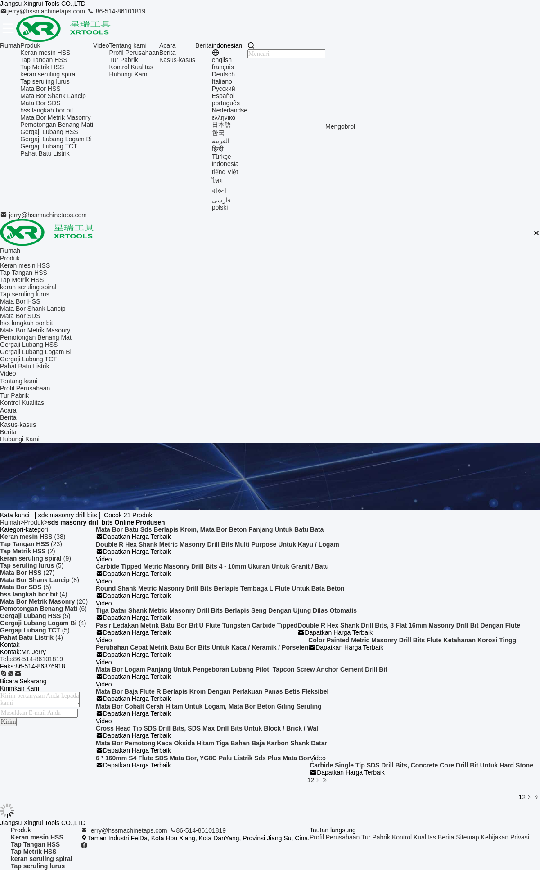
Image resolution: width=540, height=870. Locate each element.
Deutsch (223, 74)
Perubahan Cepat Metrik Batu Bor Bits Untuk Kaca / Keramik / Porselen (202, 647)
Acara (167, 45)
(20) (44, 601)
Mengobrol (340, 126)
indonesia (225, 163)
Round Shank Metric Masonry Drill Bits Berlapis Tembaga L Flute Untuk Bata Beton (220, 588)
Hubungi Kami (129, 74)
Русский (223, 88)
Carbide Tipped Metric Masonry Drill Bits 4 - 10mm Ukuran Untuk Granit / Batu (212, 566)
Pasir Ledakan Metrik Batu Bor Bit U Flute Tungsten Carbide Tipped (196, 625)
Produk (30, 45)
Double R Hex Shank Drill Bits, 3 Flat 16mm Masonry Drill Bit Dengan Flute (408, 625)
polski (220, 207)
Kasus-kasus (177, 59)
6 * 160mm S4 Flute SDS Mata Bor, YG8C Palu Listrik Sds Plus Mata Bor (203, 758)
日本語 (221, 124)
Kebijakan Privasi (505, 837)
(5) (31, 565)
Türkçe (221, 156)
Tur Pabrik (123, 59)
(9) (35, 558)
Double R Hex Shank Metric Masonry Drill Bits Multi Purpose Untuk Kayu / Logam (217, 544)
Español (223, 95)
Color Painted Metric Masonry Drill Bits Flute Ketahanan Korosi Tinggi (413, 640)
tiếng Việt (225, 171)
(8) (39, 579)
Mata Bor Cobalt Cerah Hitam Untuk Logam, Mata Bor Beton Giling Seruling (209, 706)
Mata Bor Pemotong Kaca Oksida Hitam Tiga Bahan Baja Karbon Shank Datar (211, 743)
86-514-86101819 (116, 11)
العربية (221, 140)
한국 (218, 132)
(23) (31, 543)
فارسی (221, 200)
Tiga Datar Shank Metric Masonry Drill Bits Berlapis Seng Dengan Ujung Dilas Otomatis (226, 610)
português (226, 103)
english (222, 59)
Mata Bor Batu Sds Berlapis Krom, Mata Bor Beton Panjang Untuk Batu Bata (210, 529)
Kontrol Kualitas (131, 67)
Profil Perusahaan (134, 52)
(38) (33, 536)
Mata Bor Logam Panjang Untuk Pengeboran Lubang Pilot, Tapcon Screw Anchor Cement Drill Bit (241, 669)
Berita (167, 52)
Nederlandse (230, 110)
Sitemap (467, 837)
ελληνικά (224, 117)
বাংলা (219, 190)
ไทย (217, 180)
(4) (33, 594)
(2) (27, 551)
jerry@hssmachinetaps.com (43, 11)
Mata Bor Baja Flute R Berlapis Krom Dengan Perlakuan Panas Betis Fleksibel (212, 691)
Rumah (10, 45)
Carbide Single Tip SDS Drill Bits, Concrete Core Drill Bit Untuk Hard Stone (421, 765)
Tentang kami (128, 45)
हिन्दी (218, 148)
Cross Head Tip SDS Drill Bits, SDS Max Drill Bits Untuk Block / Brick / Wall (208, 728)
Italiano (222, 81)
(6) (43, 608)
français (223, 67)
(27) (27, 572)
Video (101, 45)
